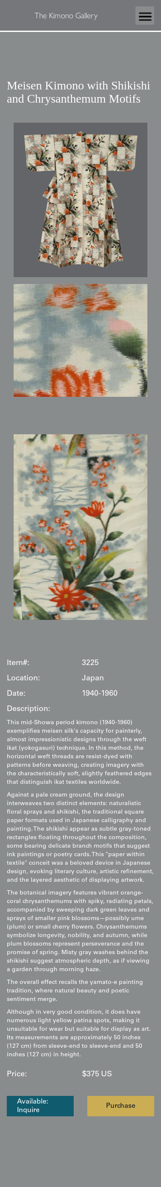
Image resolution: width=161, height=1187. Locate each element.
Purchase (120, 1106)
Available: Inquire (32, 1106)
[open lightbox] (80, 200)
